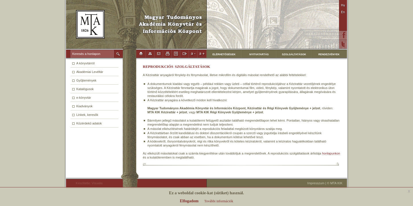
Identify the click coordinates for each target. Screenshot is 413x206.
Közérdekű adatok (89, 123)
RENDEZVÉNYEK (329, 54)
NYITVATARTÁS (259, 54)
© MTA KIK (334, 183)
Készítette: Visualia (87, 183)
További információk (218, 201)
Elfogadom (189, 201)
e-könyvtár (83, 97)
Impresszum (315, 183)
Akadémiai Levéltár (89, 72)
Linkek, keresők (87, 114)
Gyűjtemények (86, 80)
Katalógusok (85, 89)
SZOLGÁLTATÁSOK (294, 54)
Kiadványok (84, 106)
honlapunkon (331, 153)
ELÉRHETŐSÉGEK (224, 54)
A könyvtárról (85, 63)
